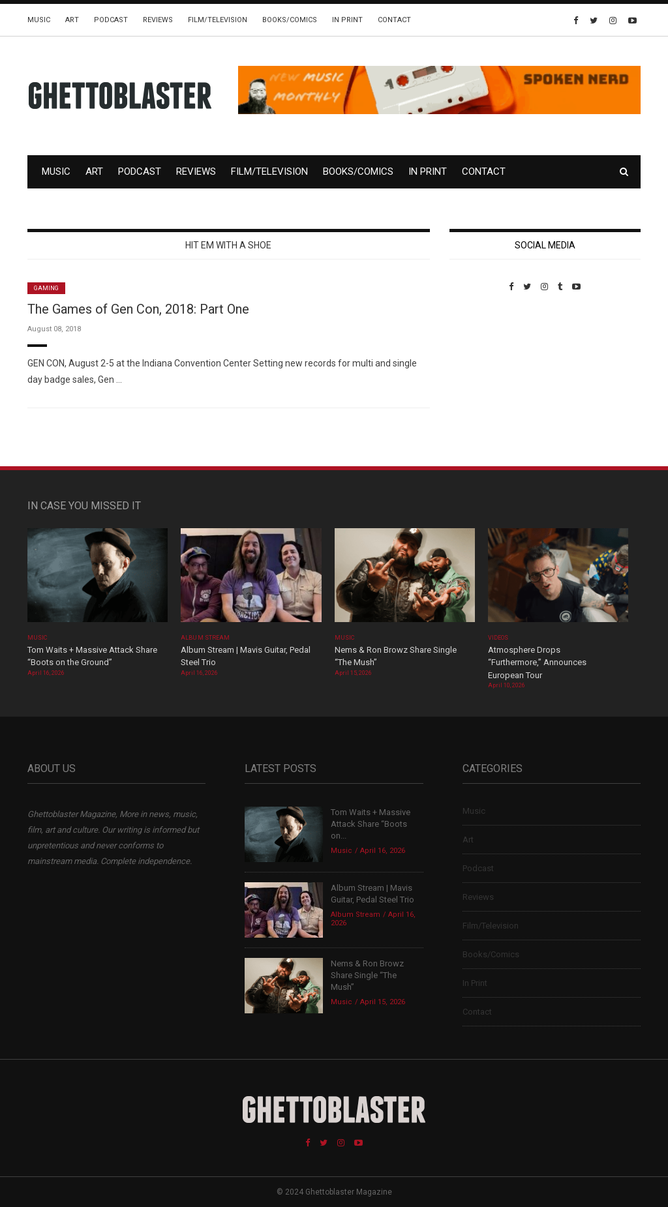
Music (38, 20)
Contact (394, 20)
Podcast (111, 20)
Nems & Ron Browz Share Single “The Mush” (367, 975)
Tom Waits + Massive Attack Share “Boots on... (370, 824)
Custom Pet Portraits (487, 381)
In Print (347, 20)
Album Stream (205, 637)
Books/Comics (289, 20)
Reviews (158, 20)
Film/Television (217, 20)
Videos (498, 637)
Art (72, 20)
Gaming (46, 288)
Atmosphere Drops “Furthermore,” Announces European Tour (537, 662)
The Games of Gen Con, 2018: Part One (138, 309)
